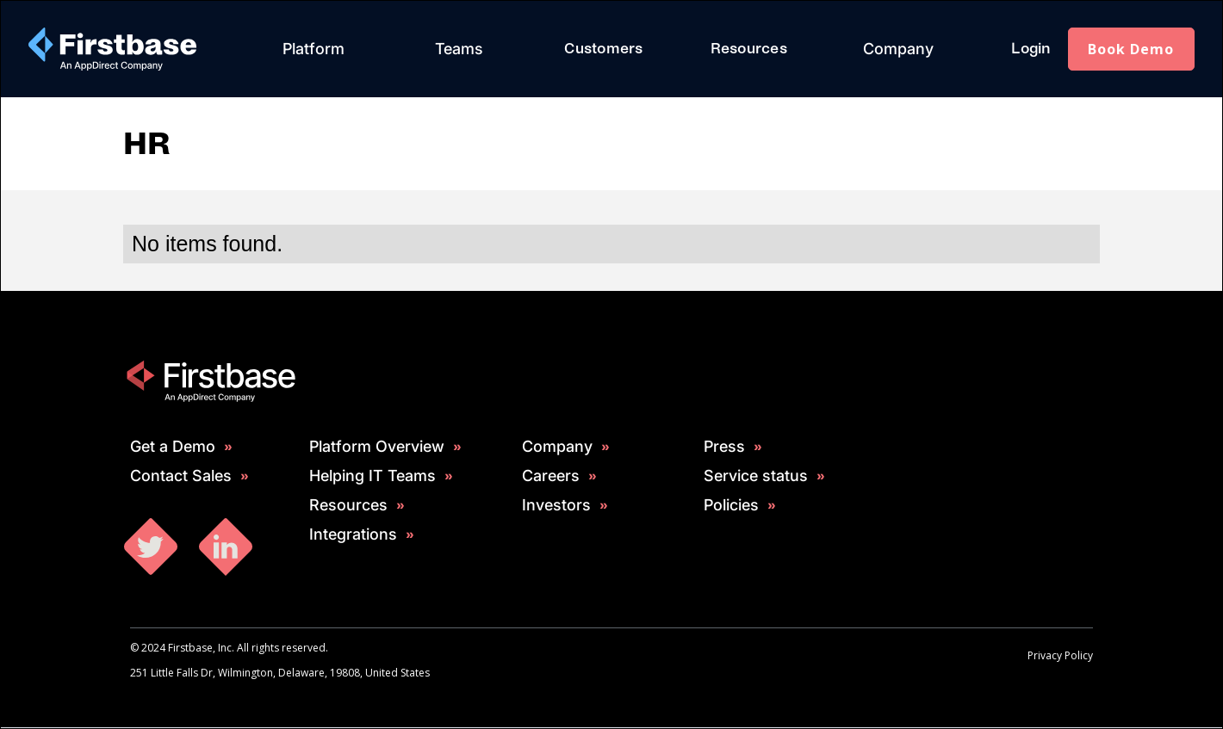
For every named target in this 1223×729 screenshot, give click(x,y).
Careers (551, 476)
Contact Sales (181, 476)
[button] (313, 49)
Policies (731, 505)
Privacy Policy (1060, 655)
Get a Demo (172, 447)
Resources (749, 48)
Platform (313, 49)
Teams (459, 49)
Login (1030, 48)
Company (898, 49)
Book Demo (1131, 49)
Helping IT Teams (372, 476)
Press (724, 447)
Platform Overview (376, 447)
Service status (756, 476)
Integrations (353, 534)
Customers (603, 48)
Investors (556, 505)
